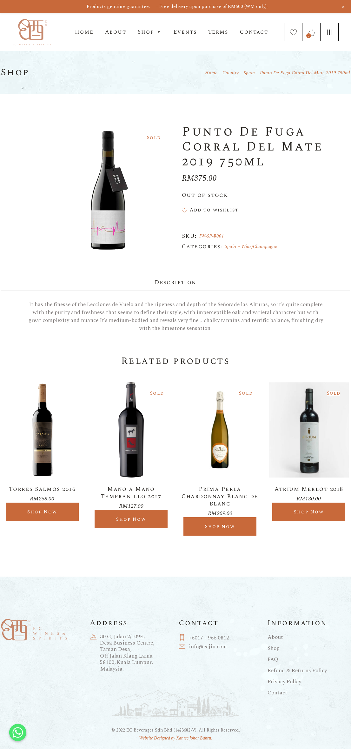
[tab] (176, 282)
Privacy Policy (284, 682)
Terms (218, 32)
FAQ (273, 659)
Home (84, 32)
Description (176, 282)
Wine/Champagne (259, 246)
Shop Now (42, 512)
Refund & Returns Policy (297, 670)
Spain (230, 246)
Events (184, 32)
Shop (150, 32)
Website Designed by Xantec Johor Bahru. (175, 738)
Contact (254, 32)
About (115, 32)
